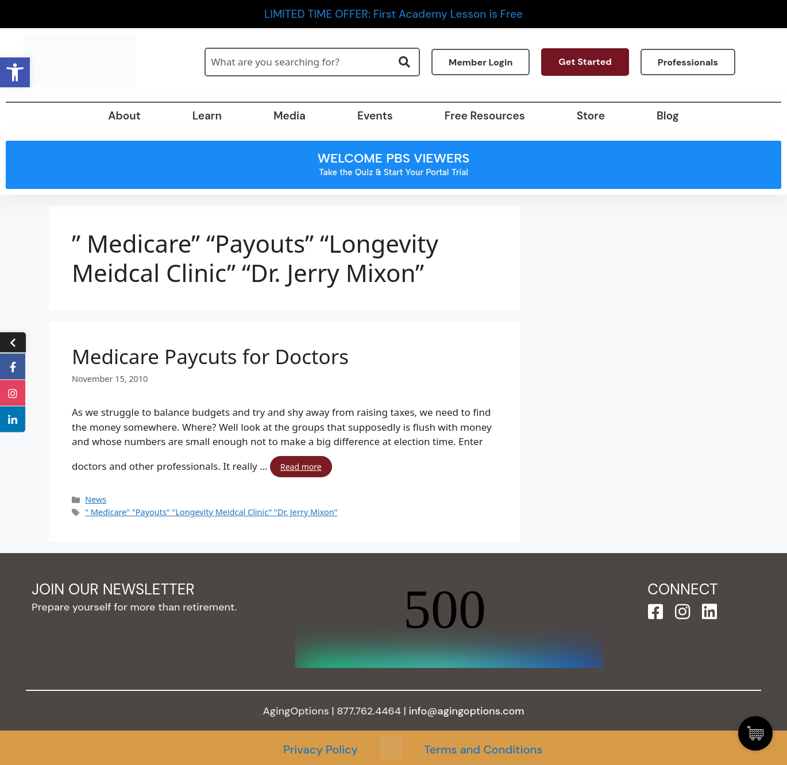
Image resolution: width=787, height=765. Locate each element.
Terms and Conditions (483, 749)
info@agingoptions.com (466, 711)
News (95, 499)
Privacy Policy (320, 749)
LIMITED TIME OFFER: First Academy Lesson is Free (393, 14)
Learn (207, 116)
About (124, 116)
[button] (15, 72)
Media (289, 116)
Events (375, 116)
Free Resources (485, 116)
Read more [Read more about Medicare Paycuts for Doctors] (301, 466)
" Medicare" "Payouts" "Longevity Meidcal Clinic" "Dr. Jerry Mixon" (211, 512)
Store (591, 116)
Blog (668, 116)
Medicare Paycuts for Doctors (210, 357)
